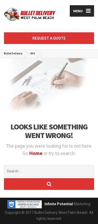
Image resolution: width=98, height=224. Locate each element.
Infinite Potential (58, 204)
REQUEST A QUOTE (49, 38)
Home (36, 153)
